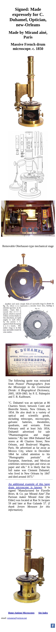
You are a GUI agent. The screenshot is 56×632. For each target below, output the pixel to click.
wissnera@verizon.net (17, 618)
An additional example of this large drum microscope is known (29, 486)
